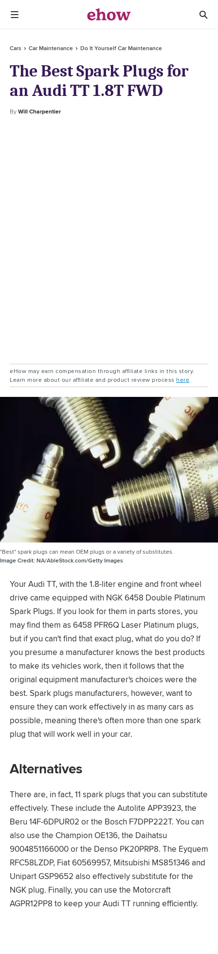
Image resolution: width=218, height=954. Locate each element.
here (182, 379)
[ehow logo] (109, 14)
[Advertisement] (109, 240)
